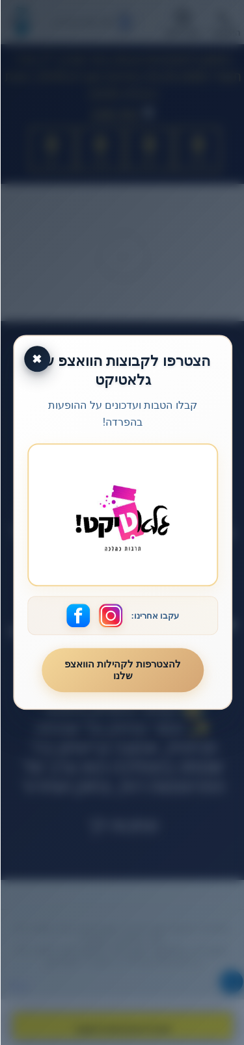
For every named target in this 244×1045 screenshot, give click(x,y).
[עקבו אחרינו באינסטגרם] (110, 616)
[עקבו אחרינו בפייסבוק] (78, 616)
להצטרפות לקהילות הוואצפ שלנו (122, 670)
